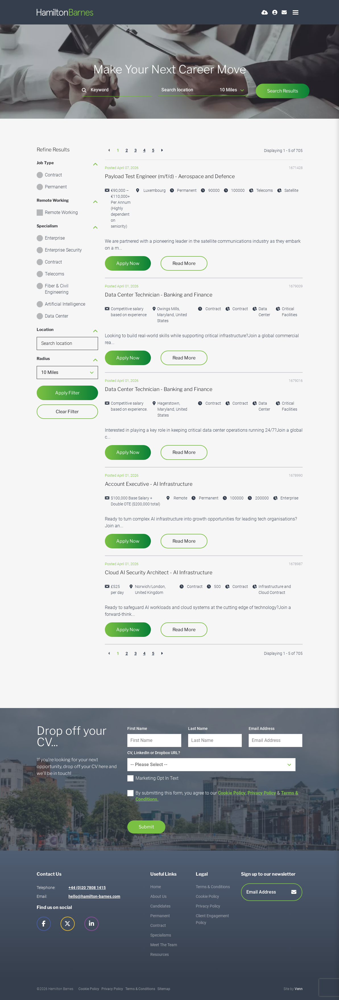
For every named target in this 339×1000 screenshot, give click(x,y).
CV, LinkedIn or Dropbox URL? (153, 752)
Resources (159, 954)
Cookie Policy (232, 793)
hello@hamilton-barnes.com (94, 896)
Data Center (56, 316)
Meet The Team (163, 945)
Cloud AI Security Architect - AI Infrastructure (158, 572)
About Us (158, 896)
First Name (137, 728)
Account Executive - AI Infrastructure (148, 484)
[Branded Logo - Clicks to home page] (65, 12)
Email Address (261, 728)
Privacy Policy (262, 793)
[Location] (188, 90)
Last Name (198, 728)
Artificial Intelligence (65, 304)
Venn (299, 989)
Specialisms (160, 935)
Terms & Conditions (213, 886)
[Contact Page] (284, 12)
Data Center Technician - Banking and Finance (158, 295)
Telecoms (54, 274)
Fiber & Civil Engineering (56, 289)
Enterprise (55, 238)
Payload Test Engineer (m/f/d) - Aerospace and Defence (170, 176)
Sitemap (163, 989)
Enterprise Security (63, 250)
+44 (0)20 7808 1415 (87, 887)
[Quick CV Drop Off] (264, 12)
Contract (53, 175)
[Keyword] (117, 90)
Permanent (56, 187)
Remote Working (61, 212)
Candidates (160, 906)
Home (155, 886)
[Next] (161, 150)
